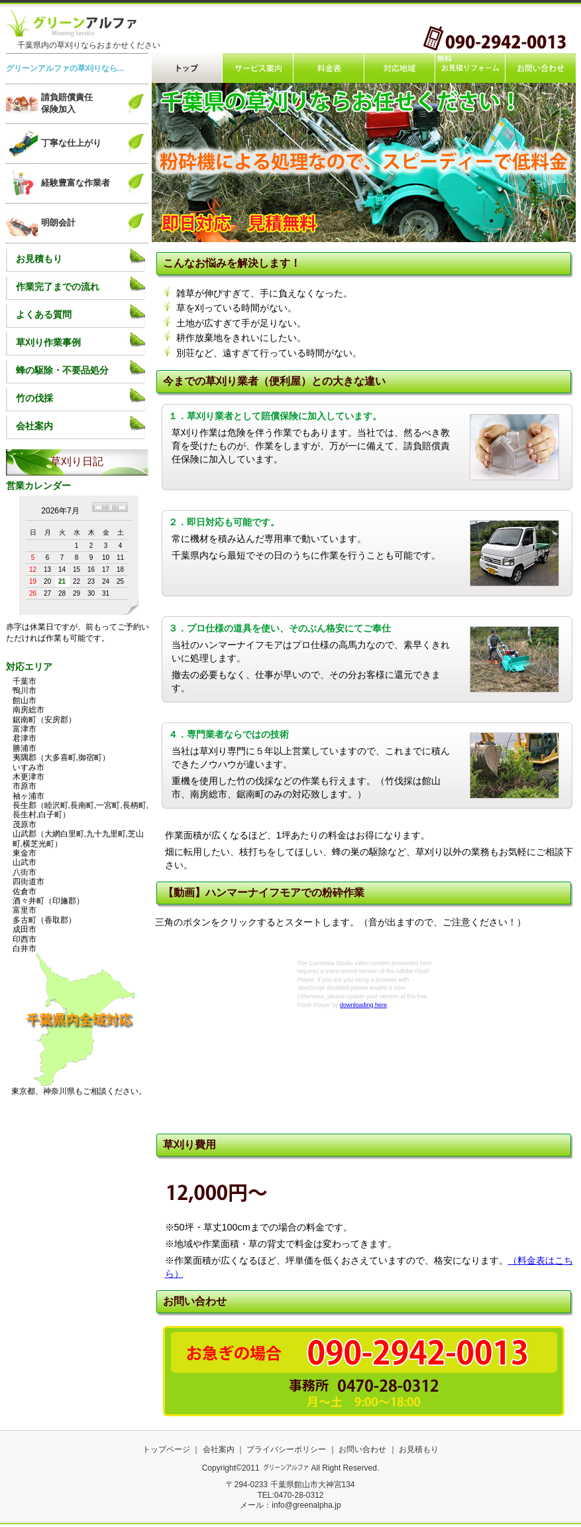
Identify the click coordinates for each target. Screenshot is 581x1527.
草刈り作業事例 (48, 342)
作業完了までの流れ (57, 286)
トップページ (166, 1449)
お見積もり (39, 258)
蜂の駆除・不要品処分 (62, 370)
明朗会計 (58, 223)
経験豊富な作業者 (75, 183)
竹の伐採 (34, 398)
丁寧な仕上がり (71, 143)
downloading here (363, 1005)
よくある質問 (44, 314)
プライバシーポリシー (287, 1449)
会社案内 (34, 426)
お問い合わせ (362, 1449)
